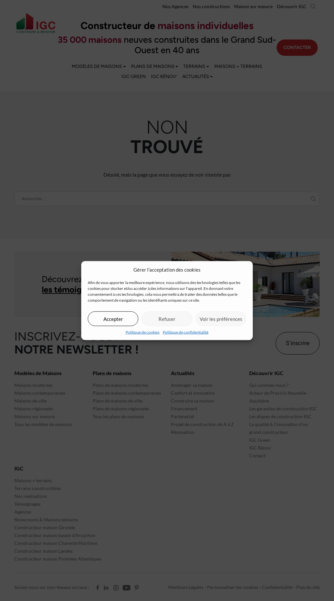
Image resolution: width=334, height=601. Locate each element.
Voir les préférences (221, 319)
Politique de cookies (142, 332)
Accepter (113, 319)
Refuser (167, 319)
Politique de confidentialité (185, 332)
